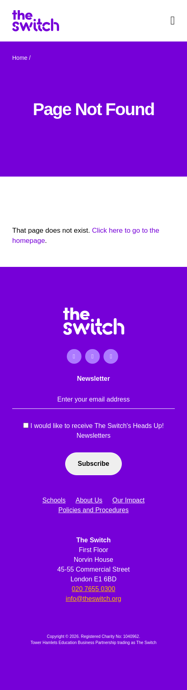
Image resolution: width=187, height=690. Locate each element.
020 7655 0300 (93, 588)
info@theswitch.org (93, 598)
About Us (88, 500)
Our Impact (128, 500)
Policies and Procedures (93, 510)
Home (19, 58)
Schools (54, 500)
